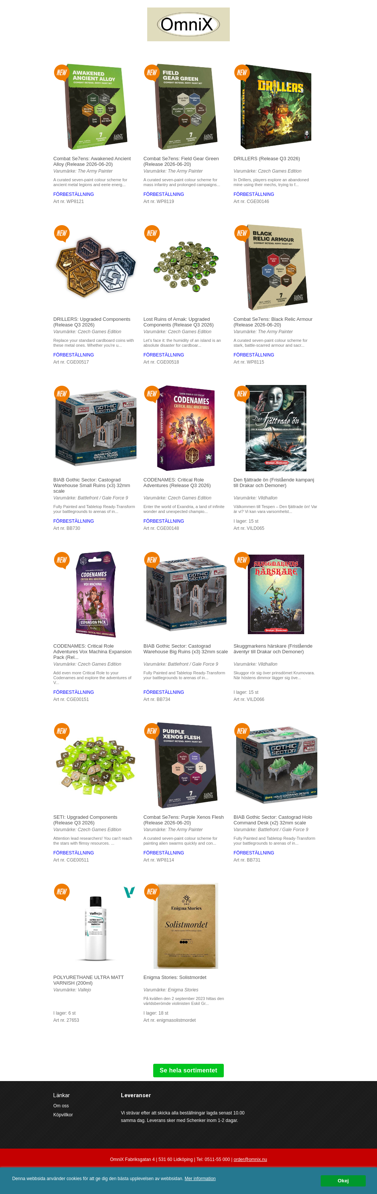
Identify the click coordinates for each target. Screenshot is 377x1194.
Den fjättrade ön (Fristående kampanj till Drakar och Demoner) (274, 482)
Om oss (61, 1105)
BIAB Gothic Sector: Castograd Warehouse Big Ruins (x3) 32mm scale (185, 648)
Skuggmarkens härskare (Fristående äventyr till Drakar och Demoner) (273, 648)
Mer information (200, 1178)
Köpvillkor (63, 1114)
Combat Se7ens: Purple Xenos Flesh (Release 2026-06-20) (183, 820)
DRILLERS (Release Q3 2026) (267, 158)
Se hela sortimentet (188, 1070)
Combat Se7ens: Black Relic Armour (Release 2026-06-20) (273, 322)
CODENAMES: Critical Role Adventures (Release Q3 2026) (177, 482)
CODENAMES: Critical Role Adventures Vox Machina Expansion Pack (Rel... (92, 651)
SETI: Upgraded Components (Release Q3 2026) (85, 820)
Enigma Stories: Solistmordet (175, 977)
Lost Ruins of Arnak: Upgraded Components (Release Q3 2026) (178, 322)
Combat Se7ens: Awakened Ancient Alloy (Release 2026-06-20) (92, 161)
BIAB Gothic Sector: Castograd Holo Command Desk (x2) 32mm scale (273, 820)
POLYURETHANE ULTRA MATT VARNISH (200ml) (88, 980)
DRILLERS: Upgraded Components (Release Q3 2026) (91, 322)
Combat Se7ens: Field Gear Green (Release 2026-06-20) (181, 161)
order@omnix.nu (250, 1159)
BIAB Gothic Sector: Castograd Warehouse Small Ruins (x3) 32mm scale (91, 485)
